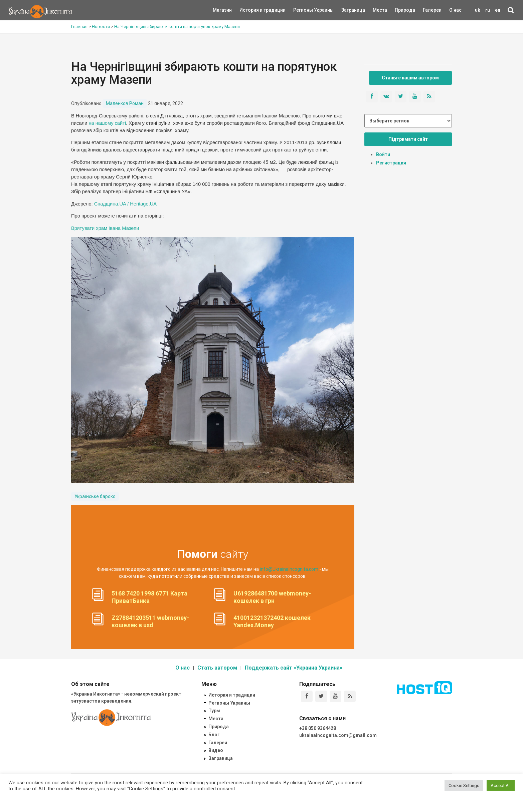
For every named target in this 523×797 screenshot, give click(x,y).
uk (477, 10)
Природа (400, 10)
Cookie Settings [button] (464, 785)
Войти (383, 154)
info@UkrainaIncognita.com (289, 569)
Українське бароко (95, 496)
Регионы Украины (303, 10)
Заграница (347, 10)
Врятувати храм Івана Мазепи (105, 228)
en (497, 10)
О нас (455, 10)
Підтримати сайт (408, 139)
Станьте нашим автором (410, 77)
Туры (214, 710)
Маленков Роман (125, 103)
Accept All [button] (501, 785)
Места (376, 10)
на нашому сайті (107, 123)
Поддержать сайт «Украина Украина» (293, 668)
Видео (215, 750)
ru (487, 10)
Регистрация (391, 162)
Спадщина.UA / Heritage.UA (125, 204)
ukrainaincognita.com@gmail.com (338, 735)
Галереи (432, 10)
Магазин (222, 10)
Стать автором (217, 668)
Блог (214, 734)
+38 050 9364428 (317, 728)
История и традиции (251, 10)
